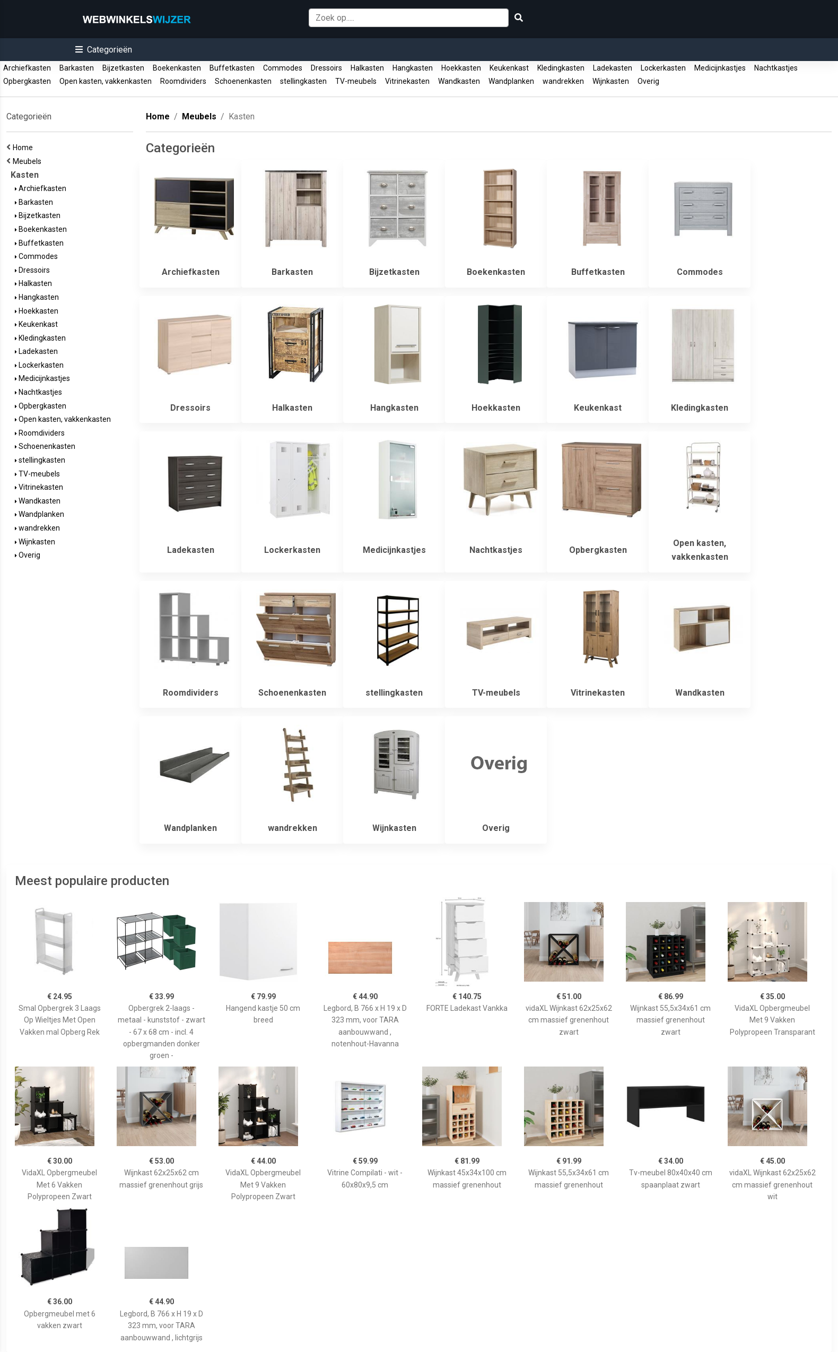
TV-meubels (356, 81)
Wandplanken (511, 81)
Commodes (282, 68)
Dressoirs (326, 68)
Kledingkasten (561, 68)
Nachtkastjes (776, 68)
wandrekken (563, 81)
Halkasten (367, 68)
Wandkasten (459, 81)
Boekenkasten (177, 68)
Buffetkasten (232, 68)
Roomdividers (183, 81)
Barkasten (76, 68)
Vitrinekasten (407, 81)
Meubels (29, 161)
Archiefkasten (27, 68)
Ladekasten (612, 68)
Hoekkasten (461, 68)
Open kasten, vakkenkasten (105, 81)
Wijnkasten (610, 81)
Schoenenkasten (243, 81)
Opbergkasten (27, 81)
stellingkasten (303, 81)
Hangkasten (412, 68)
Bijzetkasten (123, 68)
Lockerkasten (663, 68)
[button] (103, 50)
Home (24, 147)
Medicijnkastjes (720, 68)
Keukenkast (509, 68)
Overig (648, 81)
